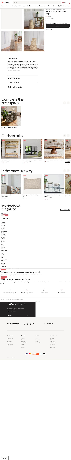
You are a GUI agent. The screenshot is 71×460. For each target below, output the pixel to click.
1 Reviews (52, 18)
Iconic (45, 5)
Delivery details (52, 442)
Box (51, 9)
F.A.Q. (51, 441)
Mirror (37, 439)
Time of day (9, 442)
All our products (3, 6)
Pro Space (64, 6)
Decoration (14, 5)
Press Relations (10, 445)
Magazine (69, 5)
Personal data (13, 459)
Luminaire (20, 5)
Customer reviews (53, 444)
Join (27, 412)
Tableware (31, 5)
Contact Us (52, 439)
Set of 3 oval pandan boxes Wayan (59, 9)
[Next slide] (68, 103)
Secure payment (52, 445)
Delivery (51, 447)
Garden (36, 5)
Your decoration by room (11, 441)
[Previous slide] (64, 103)
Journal (8, 444)
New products (38, 441)
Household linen (25, 6)
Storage (41, 5)
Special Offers (60, 6)
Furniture (8, 5)
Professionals (9, 447)
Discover (47, 19)
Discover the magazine (65, 209)
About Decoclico (10, 439)
